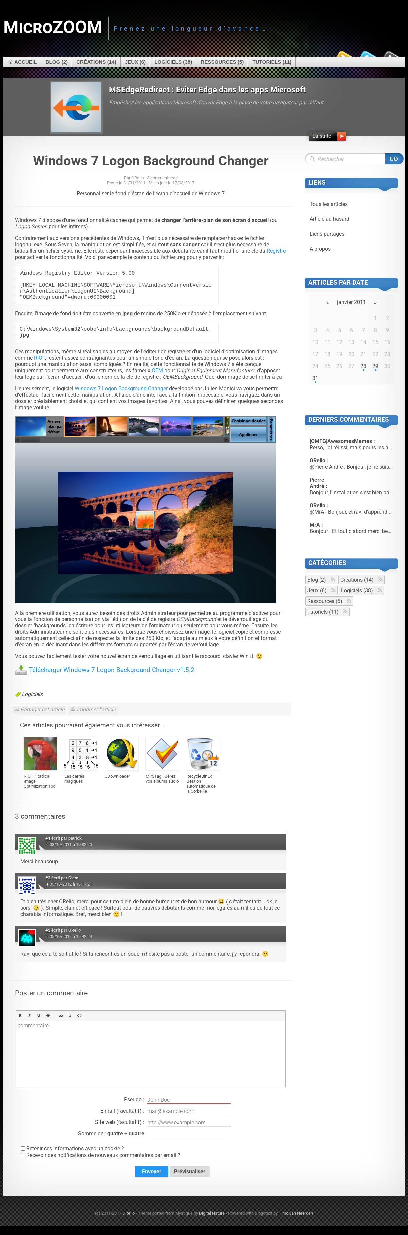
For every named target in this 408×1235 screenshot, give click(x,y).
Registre (276, 251)
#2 (47, 887)
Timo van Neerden (296, 1222)
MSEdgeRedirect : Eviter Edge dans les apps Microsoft (207, 89)
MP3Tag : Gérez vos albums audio (162, 788)
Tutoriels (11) (271, 62)
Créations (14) (96, 62)
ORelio (128, 1222)
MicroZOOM (52, 27)
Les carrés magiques (74, 788)
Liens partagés (327, 234)
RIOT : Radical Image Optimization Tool (40, 790)
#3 (47, 939)
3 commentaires (162, 177)
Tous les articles (329, 204)
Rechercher (394, 158)
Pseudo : (177, 1109)
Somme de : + (154, 1143)
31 (315, 378)
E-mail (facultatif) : (165, 1121)
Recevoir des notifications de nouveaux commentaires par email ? (103, 1164)
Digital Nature (212, 1222)
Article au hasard (329, 219)
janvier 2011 (351, 302)
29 (375, 366)
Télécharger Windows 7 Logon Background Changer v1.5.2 (111, 679)
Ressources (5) (222, 62)
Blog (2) (57, 62)
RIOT (39, 367)
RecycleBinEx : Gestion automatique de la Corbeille (201, 793)
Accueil (25, 62)
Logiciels (32, 703)
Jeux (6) (135, 62)
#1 (47, 847)
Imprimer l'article (96, 719)
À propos (320, 249)
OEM (157, 380)
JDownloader (117, 785)
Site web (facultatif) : (163, 1132)
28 (363, 366)
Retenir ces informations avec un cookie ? (75, 1158)
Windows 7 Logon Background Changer (151, 161)
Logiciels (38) (173, 62)
